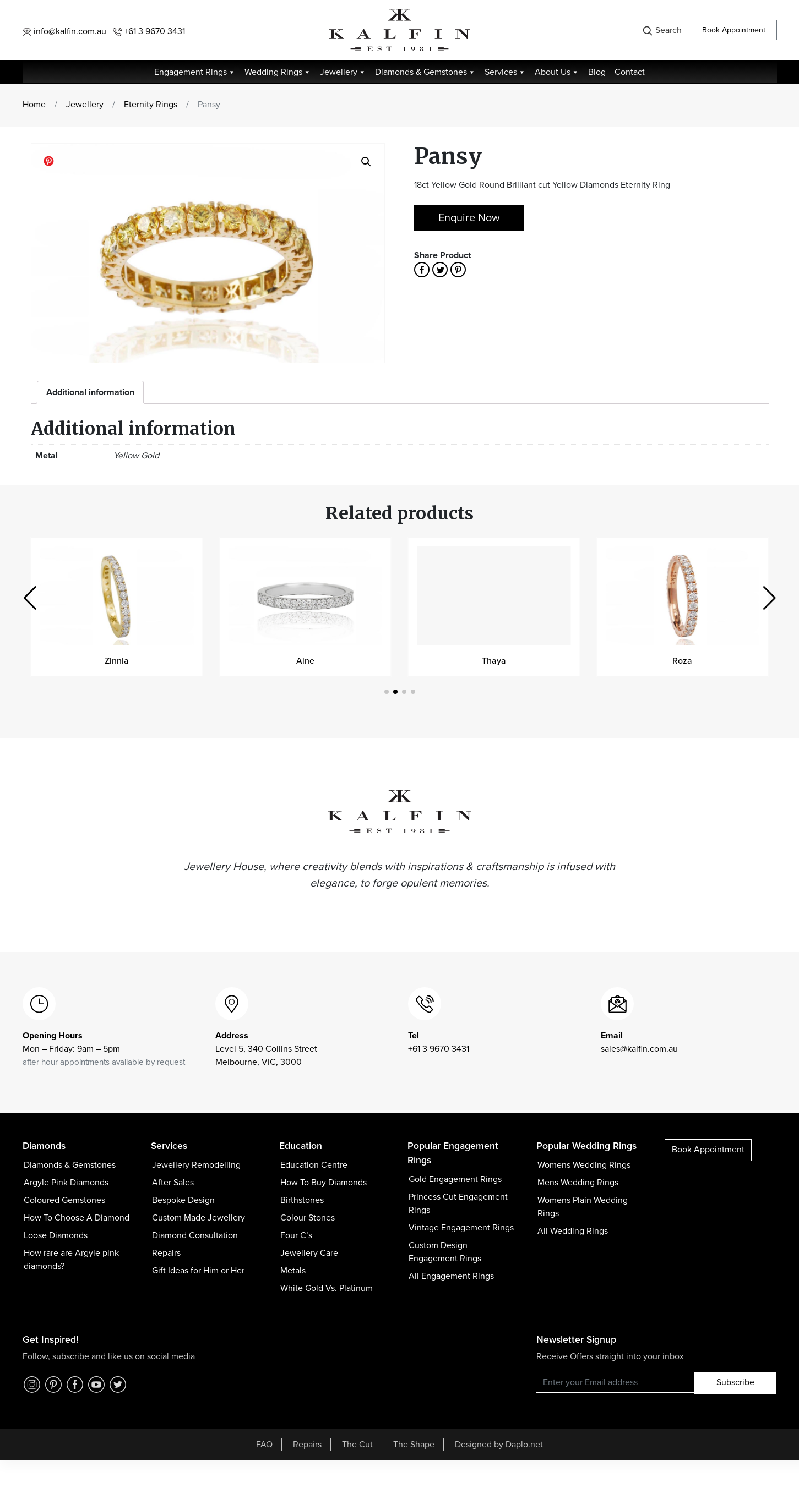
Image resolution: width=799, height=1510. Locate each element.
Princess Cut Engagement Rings (458, 1203)
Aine (305, 660)
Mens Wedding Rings (577, 1182)
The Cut (357, 1444)
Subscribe (735, 1382)
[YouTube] (96, 1383)
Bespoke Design (183, 1200)
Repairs (166, 1253)
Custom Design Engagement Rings (445, 1252)
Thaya (494, 660)
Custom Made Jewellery (198, 1217)
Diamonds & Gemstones (425, 72)
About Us (557, 72)
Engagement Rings (195, 72)
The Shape (413, 1444)
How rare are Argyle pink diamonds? (71, 1260)
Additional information (90, 392)
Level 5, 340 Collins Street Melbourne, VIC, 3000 (266, 1049)
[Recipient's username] (615, 1382)
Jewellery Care (309, 1253)
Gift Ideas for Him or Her (198, 1270)
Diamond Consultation (195, 1235)
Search (662, 30)
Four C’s (296, 1235)
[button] (769, 598)
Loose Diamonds (56, 1235)
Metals (293, 1270)
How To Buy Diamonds (323, 1182)
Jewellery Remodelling (196, 1164)
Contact (630, 72)
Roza (682, 660)
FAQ (264, 1444)
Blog (597, 72)
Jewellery (343, 72)
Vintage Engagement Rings (461, 1227)
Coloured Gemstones (64, 1200)
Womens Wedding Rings (583, 1164)
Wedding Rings (277, 72)
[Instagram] (32, 1383)
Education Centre (313, 1164)
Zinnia (117, 660)
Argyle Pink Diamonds (66, 1182)
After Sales (173, 1182)
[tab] (90, 392)
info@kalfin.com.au (64, 31)
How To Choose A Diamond (76, 1217)
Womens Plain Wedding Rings (582, 1207)
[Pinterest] (53, 1383)
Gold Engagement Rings (455, 1179)
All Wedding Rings (572, 1231)
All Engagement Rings (451, 1276)
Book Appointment (733, 30)
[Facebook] (75, 1383)
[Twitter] (117, 1383)
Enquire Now (469, 218)
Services (505, 72)
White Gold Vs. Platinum (326, 1288)
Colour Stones (307, 1217)
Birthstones (302, 1200)
